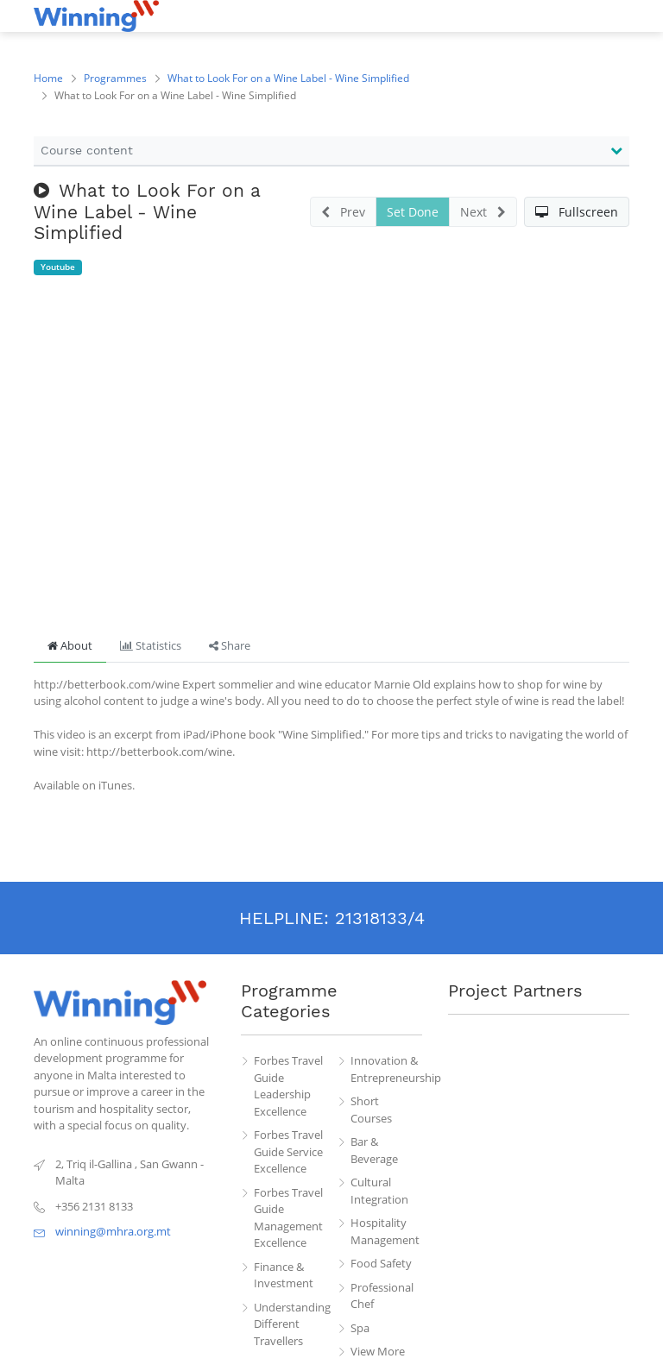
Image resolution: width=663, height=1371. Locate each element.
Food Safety (381, 1263)
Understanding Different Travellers (290, 1324)
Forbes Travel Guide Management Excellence (288, 1218)
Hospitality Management (385, 1231)
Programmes (115, 78)
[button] (576, 212)
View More (377, 1351)
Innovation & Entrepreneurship (386, 1069)
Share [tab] (229, 645)
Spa (359, 1328)
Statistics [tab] (150, 645)
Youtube (58, 267)
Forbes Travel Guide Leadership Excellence (288, 1086)
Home (48, 78)
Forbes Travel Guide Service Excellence (288, 1151)
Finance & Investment (283, 1275)
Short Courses (371, 1109)
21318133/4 (380, 918)
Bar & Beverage (374, 1150)
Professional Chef (382, 1296)
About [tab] (69, 645)
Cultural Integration (379, 1190)
